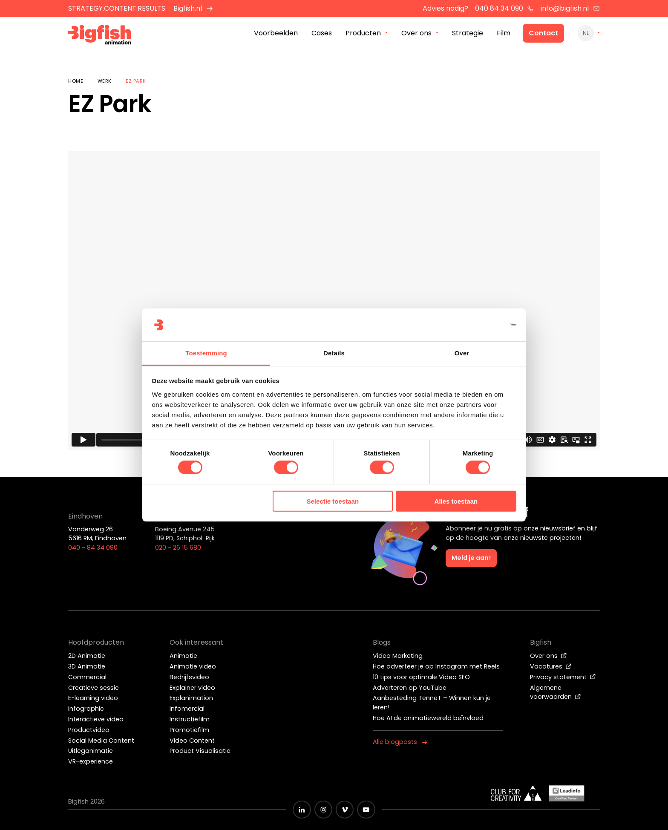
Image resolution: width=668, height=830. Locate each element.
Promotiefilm (189, 730)
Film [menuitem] (503, 33)
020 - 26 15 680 (178, 547)
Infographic (86, 708)
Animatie (183, 655)
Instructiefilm (190, 719)
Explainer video (192, 687)
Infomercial (187, 708)
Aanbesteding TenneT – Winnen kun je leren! (432, 703)
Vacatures (551, 666)
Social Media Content (101, 740)
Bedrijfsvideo (189, 677)
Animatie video (193, 666)
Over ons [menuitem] (416, 33)
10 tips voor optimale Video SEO (421, 677)
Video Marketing (398, 655)
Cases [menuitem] (321, 33)
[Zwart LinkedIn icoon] (302, 809)
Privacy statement (563, 677)
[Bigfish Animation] (101, 36)
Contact (543, 33)
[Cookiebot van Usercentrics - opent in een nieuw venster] (479, 324)
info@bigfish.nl (570, 8)
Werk (105, 81)
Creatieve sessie (93, 687)
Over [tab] (462, 353)
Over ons (548, 655)
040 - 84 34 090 (93, 547)
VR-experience (90, 761)
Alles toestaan (456, 501)
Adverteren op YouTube (409, 687)
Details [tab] (334, 353)
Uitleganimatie (90, 750)
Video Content (192, 740)
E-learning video (93, 698)
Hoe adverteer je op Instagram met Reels (436, 666)
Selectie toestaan (333, 501)
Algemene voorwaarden (555, 692)
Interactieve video (96, 719)
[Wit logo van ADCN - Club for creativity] (516, 793)
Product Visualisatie (200, 750)
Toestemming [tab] (206, 353)
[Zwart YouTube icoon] (366, 809)
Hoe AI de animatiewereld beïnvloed (428, 718)
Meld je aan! (471, 557)
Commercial (87, 677)
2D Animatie (86, 655)
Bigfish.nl (193, 8)
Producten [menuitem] (363, 33)
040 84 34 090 (504, 8)
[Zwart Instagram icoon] (323, 809)
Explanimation (191, 698)
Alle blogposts (400, 742)
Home (75, 81)
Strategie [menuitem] (467, 33)
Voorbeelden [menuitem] (276, 33)
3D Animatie (86, 666)
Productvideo (88, 730)
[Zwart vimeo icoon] (345, 809)
